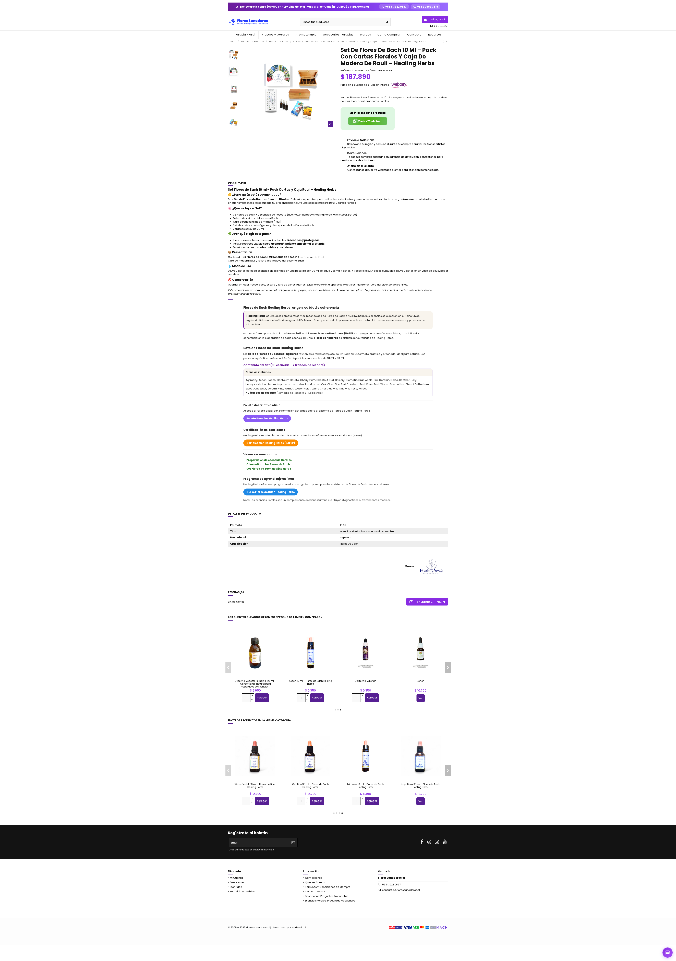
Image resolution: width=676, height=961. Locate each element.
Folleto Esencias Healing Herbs (267, 418)
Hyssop (255, 681)
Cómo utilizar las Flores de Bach (268, 464)
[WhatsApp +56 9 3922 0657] (394, 6)
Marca (409, 566)
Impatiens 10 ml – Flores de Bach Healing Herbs (420, 785)
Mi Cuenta (236, 878)
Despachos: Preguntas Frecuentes (326, 896)
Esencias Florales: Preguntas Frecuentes (330, 900)
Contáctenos (313, 878)
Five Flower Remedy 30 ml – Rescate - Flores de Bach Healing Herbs (420, 682)
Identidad (236, 887)
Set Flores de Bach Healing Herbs (268, 468)
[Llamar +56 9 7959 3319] (425, 6)
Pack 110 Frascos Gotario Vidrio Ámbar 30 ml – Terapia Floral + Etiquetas (365, 683)
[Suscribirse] (293, 842)
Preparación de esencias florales (269, 460)
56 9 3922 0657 (391, 884)
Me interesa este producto (367, 113)
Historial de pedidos (242, 891)
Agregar (262, 697)
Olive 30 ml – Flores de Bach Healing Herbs (310, 785)
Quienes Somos (315, 882)
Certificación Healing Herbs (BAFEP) (270, 443)
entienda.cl (299, 927)
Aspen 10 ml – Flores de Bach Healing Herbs (255, 785)
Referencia (347, 70)
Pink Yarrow (310, 681)
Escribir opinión (427, 601)
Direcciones (237, 882)
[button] (306, 35)
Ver (420, 698)
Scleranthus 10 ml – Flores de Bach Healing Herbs (365, 785)
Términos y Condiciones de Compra (327, 887)
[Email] (258, 842)
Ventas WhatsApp (367, 120)
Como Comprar (315, 891)
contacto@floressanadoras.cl (401, 890)
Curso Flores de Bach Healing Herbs (270, 492)
